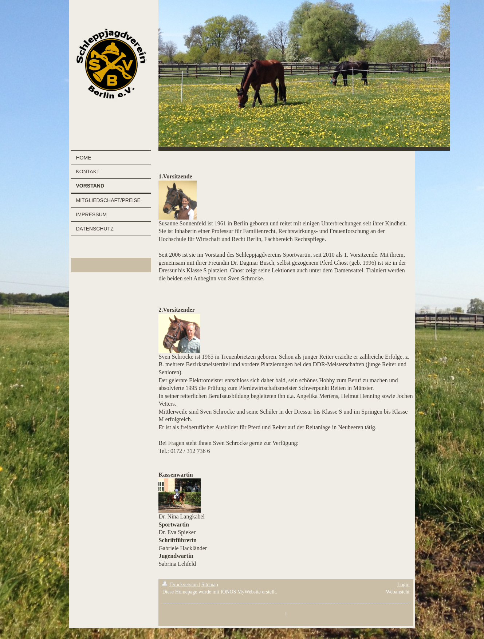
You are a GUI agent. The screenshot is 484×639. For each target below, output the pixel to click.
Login (403, 584)
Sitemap (209, 584)
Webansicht (398, 592)
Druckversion (180, 584)
